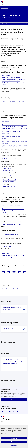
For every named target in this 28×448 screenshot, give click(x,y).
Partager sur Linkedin (10, 288)
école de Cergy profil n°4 (9, 180)
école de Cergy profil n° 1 (9, 168)
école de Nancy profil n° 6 (9, 186)
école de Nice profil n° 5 (9, 181)
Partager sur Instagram (13, 288)
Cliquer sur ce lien (8, 328)
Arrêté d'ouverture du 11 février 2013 (11, 236)
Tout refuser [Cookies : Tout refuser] (14, 442)
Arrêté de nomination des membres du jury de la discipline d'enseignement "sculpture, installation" (14, 136)
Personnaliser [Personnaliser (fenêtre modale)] (14, 445)
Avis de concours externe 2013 (10, 234)
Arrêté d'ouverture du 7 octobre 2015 (11, 205)
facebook (10, 411)
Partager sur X (6, 288)
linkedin (6, 411)
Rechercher (22, 2)
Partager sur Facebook (2, 288)
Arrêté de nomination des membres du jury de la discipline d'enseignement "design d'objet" (14, 125)
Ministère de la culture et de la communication (12, 308)
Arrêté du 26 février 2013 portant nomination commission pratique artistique (13, 256)
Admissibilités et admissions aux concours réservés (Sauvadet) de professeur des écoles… (13, 362)
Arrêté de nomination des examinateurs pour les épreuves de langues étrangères (14, 145)
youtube (17, 411)
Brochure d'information (8, 75)
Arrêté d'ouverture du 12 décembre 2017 (12, 77)
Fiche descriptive (6, 246)
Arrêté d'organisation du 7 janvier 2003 (12, 158)
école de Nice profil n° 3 (9, 175)
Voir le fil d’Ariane (4, 8)
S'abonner (14, 400)
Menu (26, 2)
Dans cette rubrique (14, 24)
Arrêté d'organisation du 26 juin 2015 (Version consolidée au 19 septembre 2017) (14, 80)
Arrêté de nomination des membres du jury (13, 209)
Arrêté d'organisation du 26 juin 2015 (11, 224)
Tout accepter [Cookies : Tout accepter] (14, 438)
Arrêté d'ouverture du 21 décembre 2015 (12, 123)
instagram (13, 411)
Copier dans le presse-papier (17, 288)
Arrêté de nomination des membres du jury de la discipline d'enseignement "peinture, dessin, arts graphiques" (14, 141)
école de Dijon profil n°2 (9, 170)
